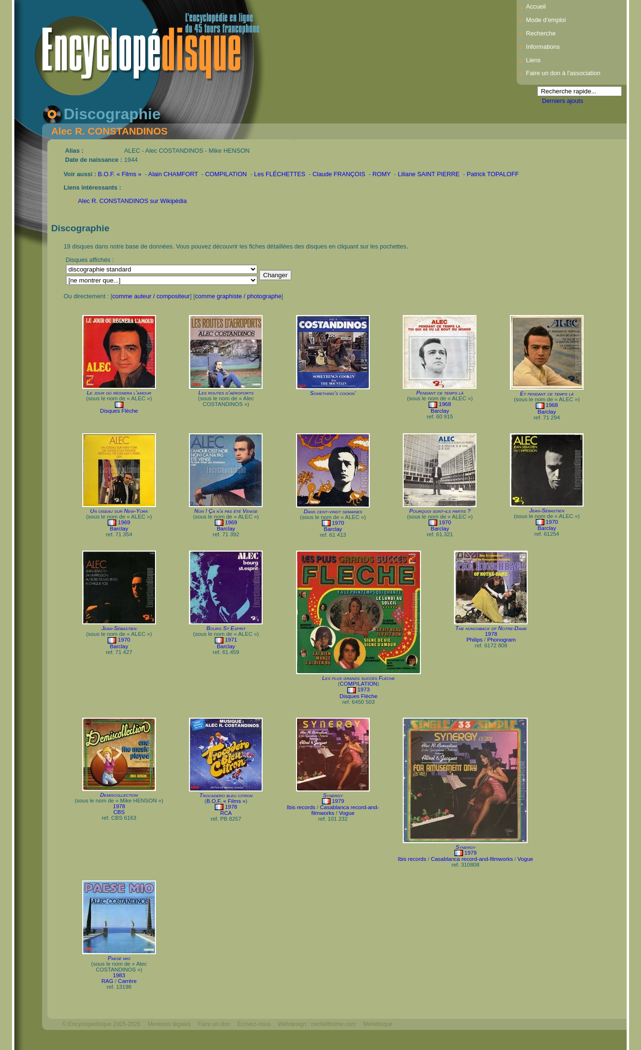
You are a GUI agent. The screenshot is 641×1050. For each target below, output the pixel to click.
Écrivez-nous (253, 1024)
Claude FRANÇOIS (338, 174)
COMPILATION (226, 174)
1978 (491, 634)
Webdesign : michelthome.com (316, 1024)
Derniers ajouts (562, 100)
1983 (119, 975)
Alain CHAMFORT (173, 174)
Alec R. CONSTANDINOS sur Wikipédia (132, 200)
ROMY (382, 174)
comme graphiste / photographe (238, 296)
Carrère (127, 981)
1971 (231, 640)
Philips (474, 640)
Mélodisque (377, 1024)
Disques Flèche (119, 411)
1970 (338, 523)
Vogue (346, 813)
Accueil (536, 6)
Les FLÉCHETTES (279, 174)
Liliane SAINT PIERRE (429, 174)
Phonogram (501, 640)
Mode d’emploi (546, 19)
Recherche (541, 33)
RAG (107, 981)
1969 (124, 522)
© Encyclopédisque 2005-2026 (101, 1024)
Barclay (440, 411)
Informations (543, 46)
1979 (338, 801)
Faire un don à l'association (563, 73)
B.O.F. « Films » (120, 174)
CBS (119, 812)
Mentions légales (169, 1024)
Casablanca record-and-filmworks (472, 859)
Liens (533, 60)
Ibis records (301, 807)
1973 (363, 689)
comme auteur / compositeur (151, 296)
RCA (226, 813)
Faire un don (214, 1024)
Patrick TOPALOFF (493, 174)
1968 (445, 404)
